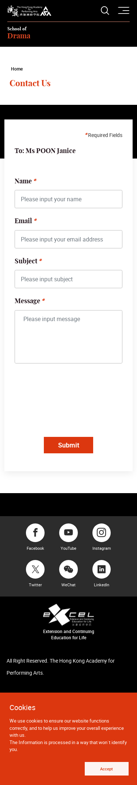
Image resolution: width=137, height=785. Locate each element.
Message (27, 301)
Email (23, 221)
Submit (68, 445)
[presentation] (71, 401)
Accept (106, 768)
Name (23, 181)
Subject (26, 261)
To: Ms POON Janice (45, 151)
